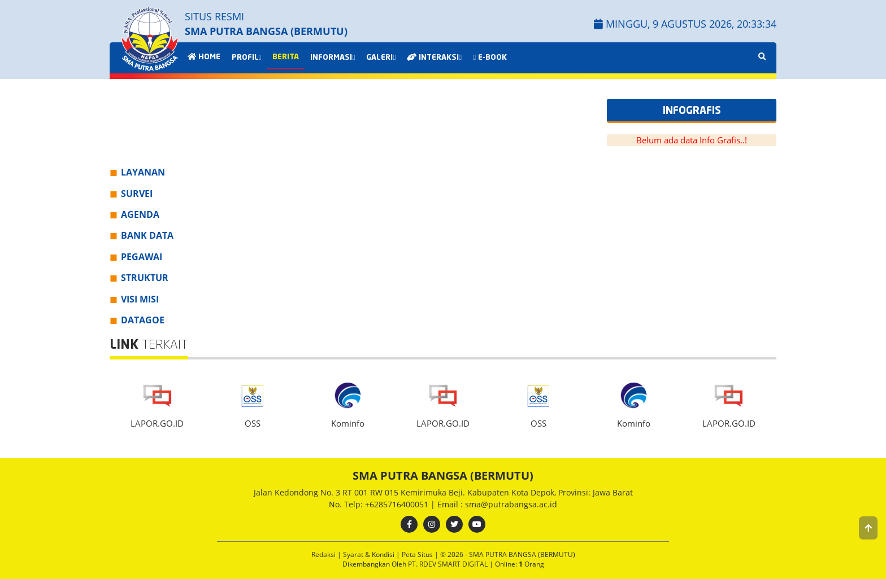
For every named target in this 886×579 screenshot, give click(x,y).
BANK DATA (147, 235)
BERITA (285, 57)
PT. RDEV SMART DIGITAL (448, 564)
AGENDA (140, 214)
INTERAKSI (434, 58)
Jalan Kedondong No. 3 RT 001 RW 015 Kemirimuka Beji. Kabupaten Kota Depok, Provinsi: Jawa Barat (443, 492)
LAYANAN (143, 172)
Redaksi (324, 554)
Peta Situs (418, 554)
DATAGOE (142, 320)
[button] (868, 527)
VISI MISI (140, 299)
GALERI (381, 58)
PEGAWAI (141, 257)
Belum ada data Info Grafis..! (691, 140)
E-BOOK (490, 58)
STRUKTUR (144, 277)
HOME (204, 57)
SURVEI (137, 193)
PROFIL (247, 58)
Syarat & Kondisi (369, 554)
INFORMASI (332, 58)
